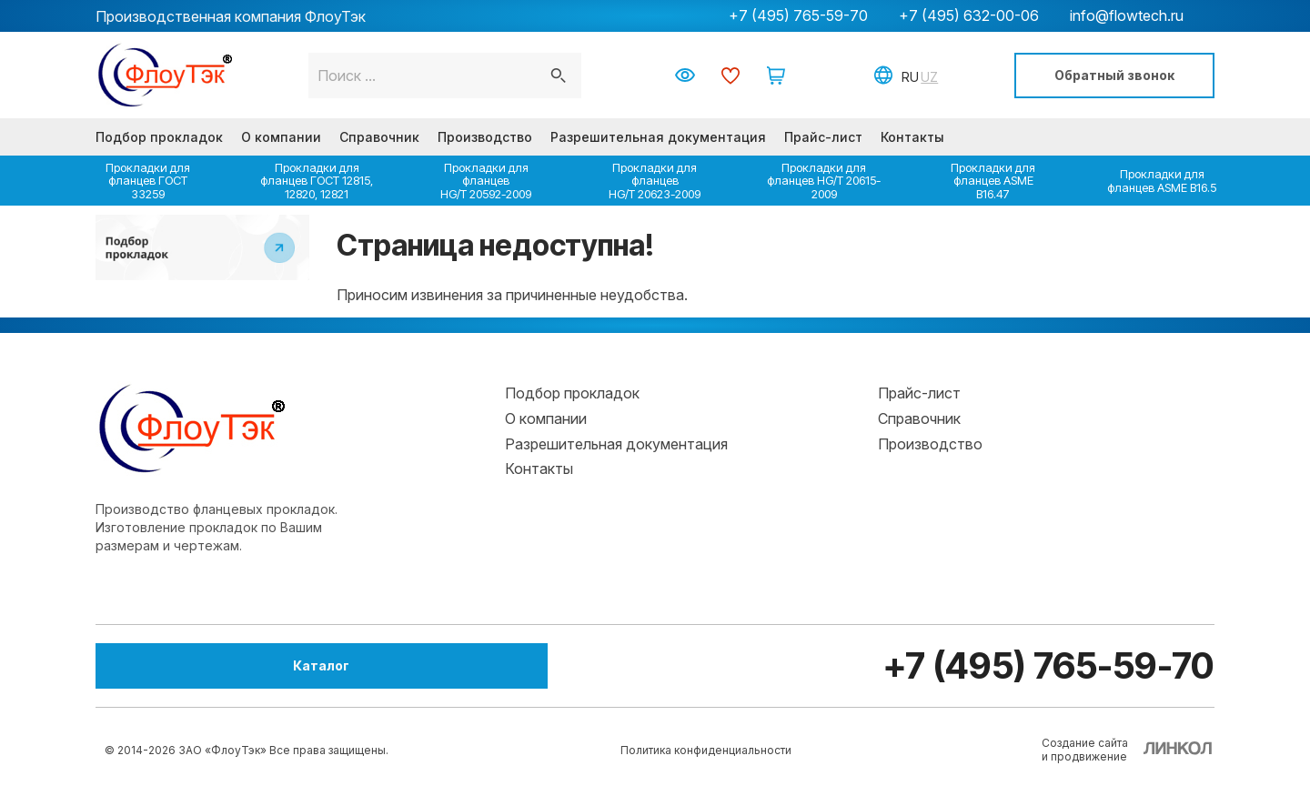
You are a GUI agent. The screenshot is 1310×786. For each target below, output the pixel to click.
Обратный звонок (1114, 75)
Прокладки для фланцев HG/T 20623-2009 (654, 180)
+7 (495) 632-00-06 (969, 15)
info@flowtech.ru (1127, 15)
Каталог (195, 665)
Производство (485, 137)
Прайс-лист (823, 137)
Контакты (912, 137)
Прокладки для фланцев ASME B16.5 (1161, 180)
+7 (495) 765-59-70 (798, 15)
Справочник (379, 137)
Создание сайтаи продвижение (1085, 749)
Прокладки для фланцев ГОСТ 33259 (148, 180)
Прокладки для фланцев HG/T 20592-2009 (485, 180)
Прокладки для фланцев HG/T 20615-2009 (824, 180)
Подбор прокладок (159, 137)
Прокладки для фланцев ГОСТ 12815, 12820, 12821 (316, 180)
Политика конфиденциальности (705, 750)
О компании (281, 137)
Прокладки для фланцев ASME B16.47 (993, 180)
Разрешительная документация (658, 137)
